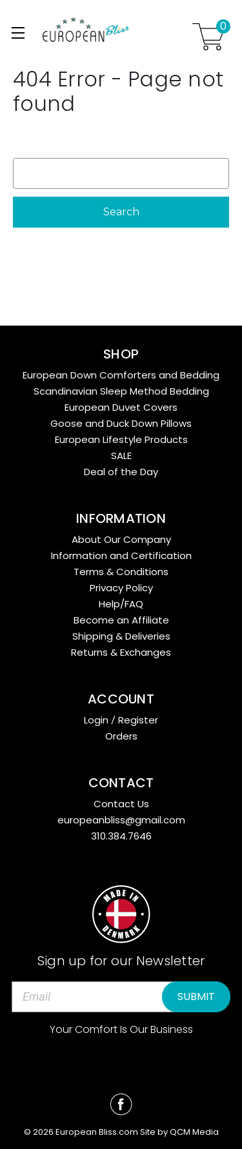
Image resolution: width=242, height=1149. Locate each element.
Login (96, 720)
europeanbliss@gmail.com (121, 820)
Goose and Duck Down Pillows (121, 423)
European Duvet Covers (121, 407)
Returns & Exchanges (121, 652)
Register (138, 720)
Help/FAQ (121, 604)
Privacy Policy (121, 587)
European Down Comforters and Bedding (121, 375)
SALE (121, 455)
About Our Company (121, 539)
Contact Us (121, 803)
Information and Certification (121, 555)
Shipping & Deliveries (121, 636)
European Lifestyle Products (121, 439)
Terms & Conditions (121, 571)
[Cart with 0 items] (208, 37)
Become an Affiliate (121, 620)
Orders (121, 736)
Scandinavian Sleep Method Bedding (121, 391)
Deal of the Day (121, 471)
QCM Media (194, 1132)
